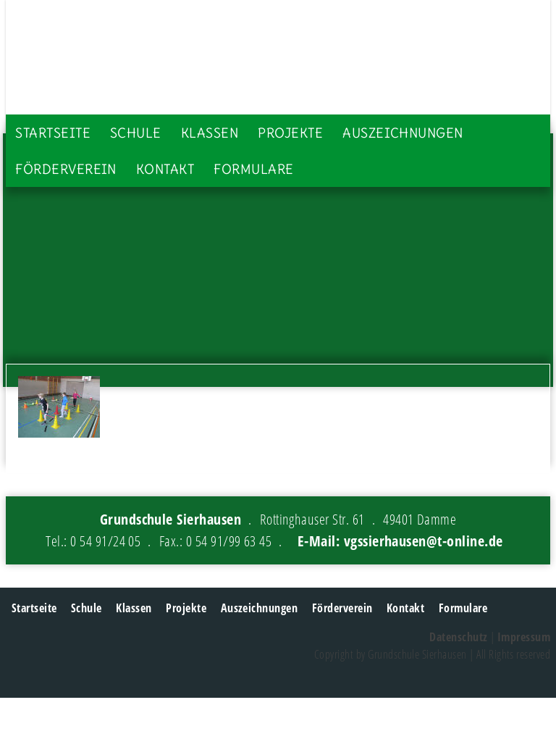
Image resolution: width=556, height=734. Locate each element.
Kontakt (165, 169)
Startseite (52, 133)
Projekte (290, 133)
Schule (135, 133)
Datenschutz (458, 637)
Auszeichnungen (402, 133)
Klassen (209, 133)
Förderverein (66, 169)
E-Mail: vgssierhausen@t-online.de (400, 541)
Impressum (523, 637)
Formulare (253, 169)
